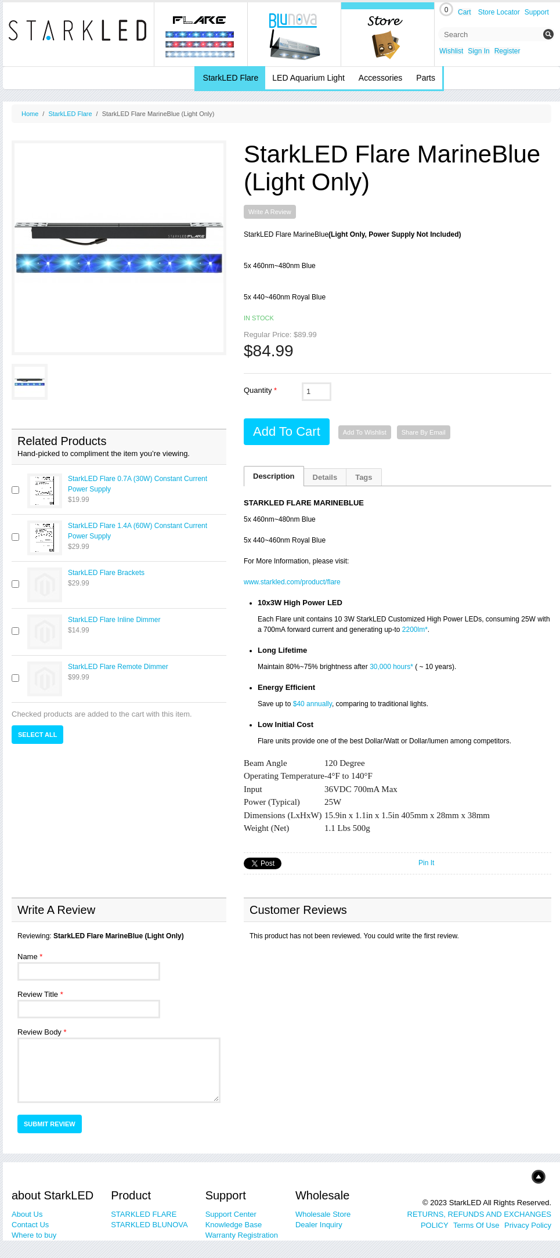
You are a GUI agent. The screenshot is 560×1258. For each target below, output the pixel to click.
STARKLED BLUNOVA (149, 1224)
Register (507, 51)
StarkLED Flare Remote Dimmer (118, 667)
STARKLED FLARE (143, 1214)
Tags (363, 477)
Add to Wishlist (364, 432)
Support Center (230, 1214)
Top (521, 1176)
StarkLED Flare (70, 113)
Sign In (478, 51)
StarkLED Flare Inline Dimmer (114, 620)
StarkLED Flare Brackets (106, 573)
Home (29, 113)
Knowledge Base (233, 1224)
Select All (37, 734)
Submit (548, 34)
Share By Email (424, 432)
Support (537, 12)
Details (325, 477)
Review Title (37, 994)
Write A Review (269, 211)
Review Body (39, 1032)
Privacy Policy (527, 1225)
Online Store (388, 34)
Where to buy (34, 1235)
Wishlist (451, 51)
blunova (294, 34)
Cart (464, 12)
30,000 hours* (391, 667)
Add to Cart (286, 431)
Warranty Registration (241, 1235)
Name (27, 956)
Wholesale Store (323, 1214)
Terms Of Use (476, 1225)
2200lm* (415, 630)
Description (274, 476)
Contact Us (30, 1224)
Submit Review (49, 1123)
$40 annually (312, 704)
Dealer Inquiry (318, 1224)
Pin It (426, 863)
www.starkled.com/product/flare (292, 582)
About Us (27, 1214)
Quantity (258, 390)
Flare (201, 34)
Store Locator (499, 12)
